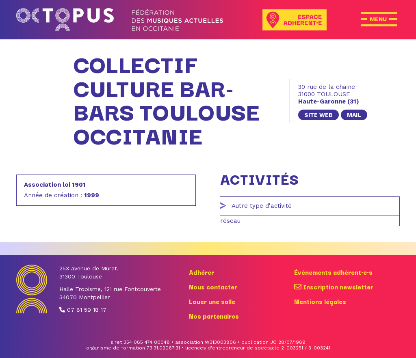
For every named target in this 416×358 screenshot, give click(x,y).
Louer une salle (212, 301)
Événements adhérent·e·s (333, 272)
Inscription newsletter (333, 286)
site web (318, 115)
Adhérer (201, 272)
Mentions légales (320, 301)
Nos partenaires (214, 316)
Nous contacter (213, 286)
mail (354, 115)
